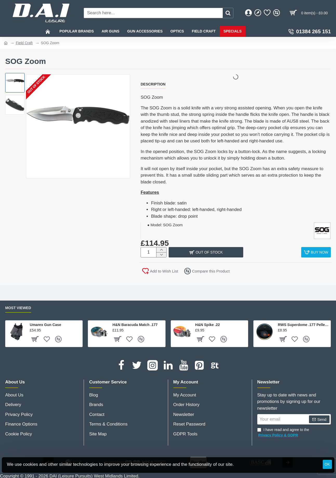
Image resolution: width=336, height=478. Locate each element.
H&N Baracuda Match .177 (135, 323)
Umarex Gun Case (45, 323)
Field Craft (24, 43)
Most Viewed (18, 306)
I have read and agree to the (283, 431)
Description (153, 84)
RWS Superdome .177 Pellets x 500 (303, 323)
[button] (316, 252)
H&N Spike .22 (207, 323)
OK (327, 464)
